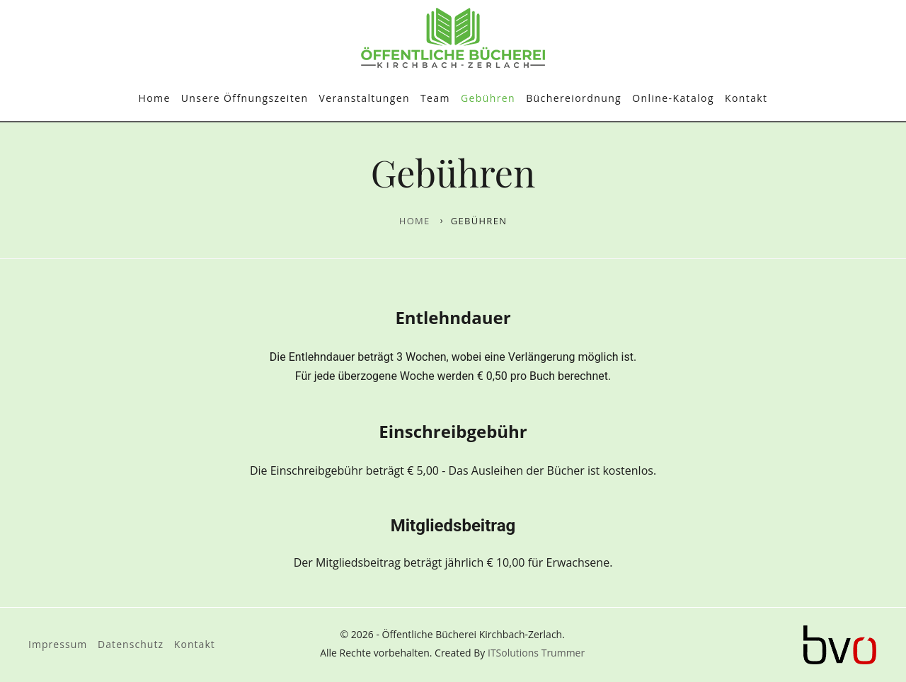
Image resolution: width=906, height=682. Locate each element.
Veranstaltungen (364, 98)
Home (155, 98)
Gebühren (488, 98)
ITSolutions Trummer (536, 652)
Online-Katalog (673, 98)
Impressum (57, 644)
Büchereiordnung (573, 98)
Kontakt (746, 98)
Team (435, 98)
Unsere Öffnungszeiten (245, 98)
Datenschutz (131, 644)
